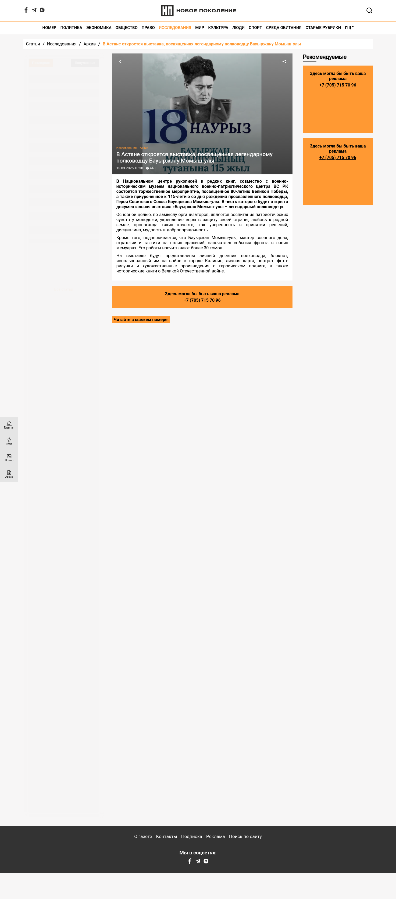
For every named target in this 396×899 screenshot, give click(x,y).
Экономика (99, 28)
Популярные (85, 63)
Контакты (166, 836)
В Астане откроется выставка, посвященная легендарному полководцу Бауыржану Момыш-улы (202, 43)
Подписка (191, 836)
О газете (143, 836)
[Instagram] (42, 11)
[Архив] (9, 474)
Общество (127, 28)
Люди (238, 28)
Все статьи (63, 289)
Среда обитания (284, 28)
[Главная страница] (9, 425)
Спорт (255, 28)
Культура (218, 28)
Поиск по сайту (245, 836)
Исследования (175, 28)
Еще (349, 28)
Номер (49, 28)
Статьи (33, 43)
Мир (199, 28)
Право (148, 28)
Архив (89, 43)
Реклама (215, 836)
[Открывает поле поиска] (369, 10)
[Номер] (9, 458)
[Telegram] (34, 11)
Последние (41, 63)
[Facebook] (26, 11)
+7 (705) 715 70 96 (202, 300)
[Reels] (9, 441)
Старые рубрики (323, 28)
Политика (71, 28)
